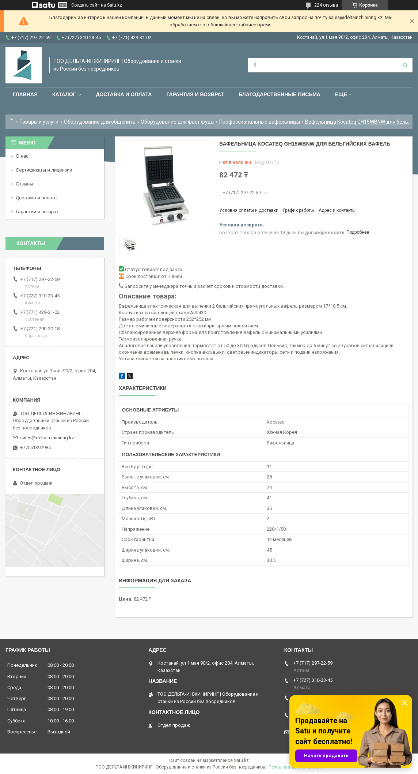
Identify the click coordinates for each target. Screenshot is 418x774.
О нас (22, 156)
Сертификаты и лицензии (44, 170)
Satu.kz (241, 760)
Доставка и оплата (124, 94)
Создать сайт (85, 5)
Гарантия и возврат (195, 94)
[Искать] (405, 65)
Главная (25, 94)
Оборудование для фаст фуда (177, 122)
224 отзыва (326, 5)
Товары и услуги (38, 122)
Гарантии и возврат (37, 211)
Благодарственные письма (279, 94)
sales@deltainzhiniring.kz (47, 437)
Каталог (64, 94)
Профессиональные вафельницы (259, 122)
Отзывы (24, 184)
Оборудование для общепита (100, 122)
